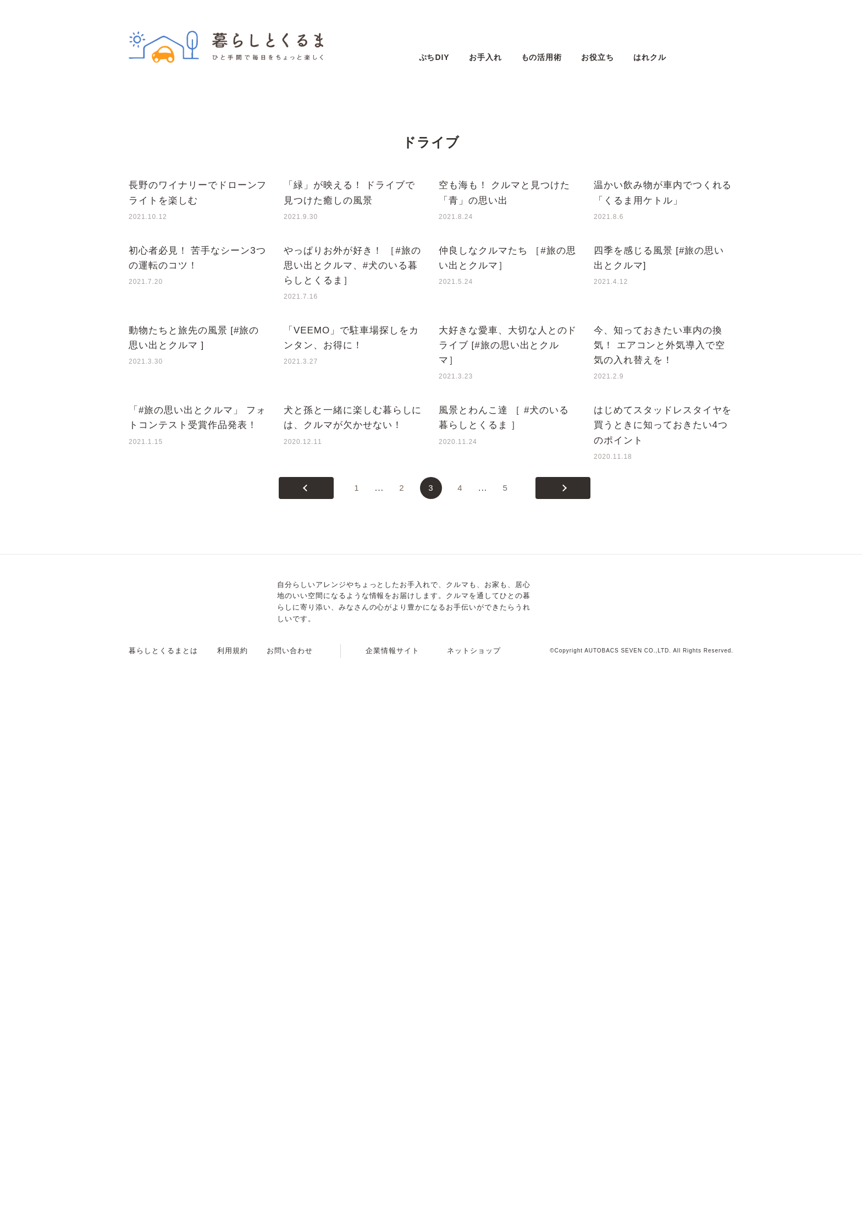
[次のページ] (562, 1047)
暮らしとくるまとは (163, 1209)
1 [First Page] (356, 1046)
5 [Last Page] (505, 1046)
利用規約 (232, 1209)
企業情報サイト (392, 1209)
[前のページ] (306, 1047)
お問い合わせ (290, 1209)
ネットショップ (474, 1209)
